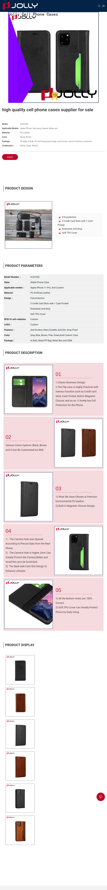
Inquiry (10, 157)
